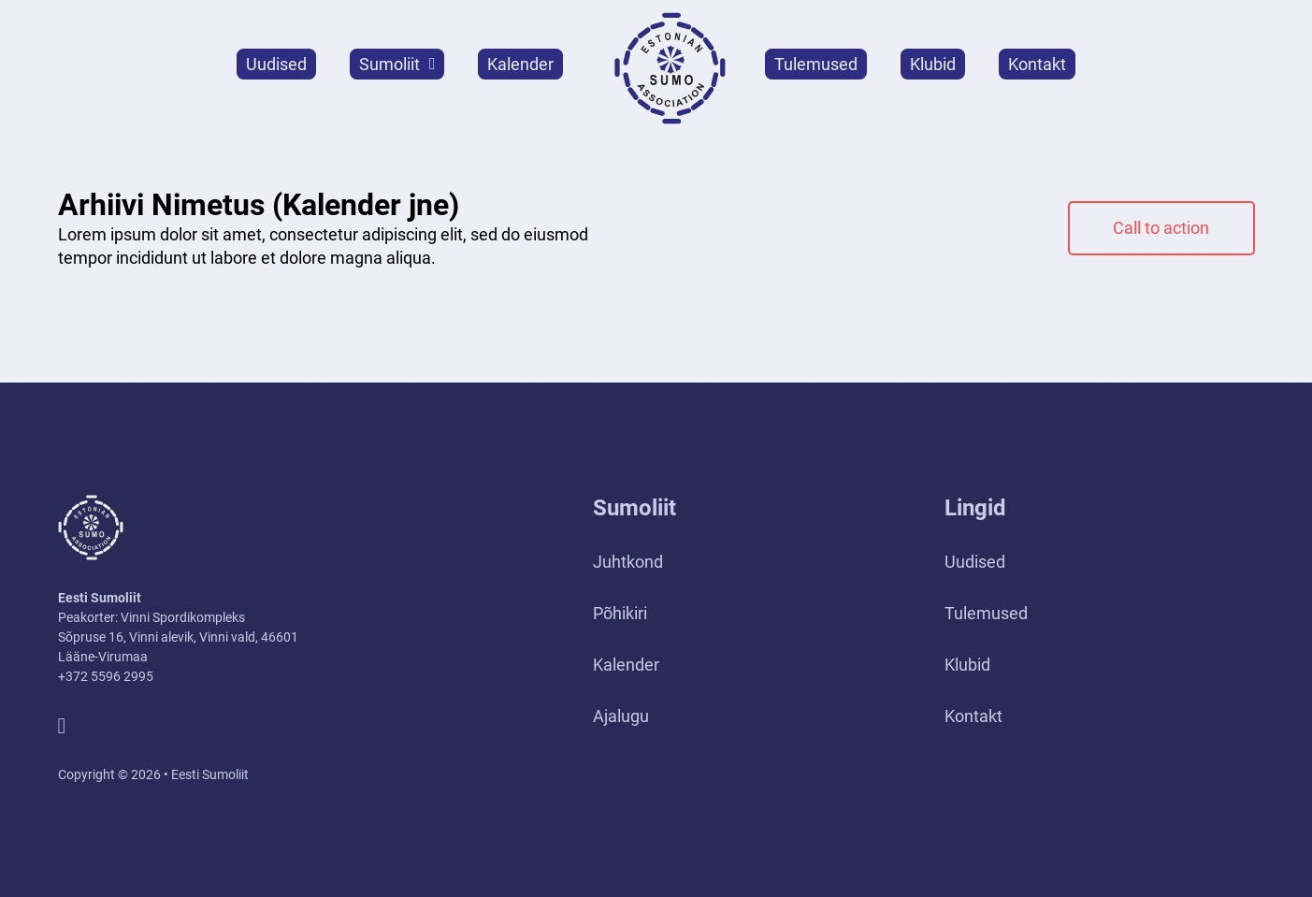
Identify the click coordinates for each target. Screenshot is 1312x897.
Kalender (520, 64)
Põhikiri (620, 613)
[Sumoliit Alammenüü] (432, 63)
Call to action (1161, 228)
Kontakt (1037, 64)
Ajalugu (621, 716)
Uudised (276, 64)
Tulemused (816, 64)
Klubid (933, 64)
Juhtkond (628, 561)
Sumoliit (389, 64)
